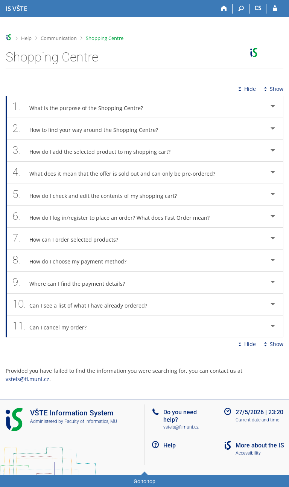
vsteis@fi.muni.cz (27, 379)
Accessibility (248, 453)
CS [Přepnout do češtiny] (258, 8)
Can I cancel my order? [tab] (53, 326)
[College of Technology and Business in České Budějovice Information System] (16, 9)
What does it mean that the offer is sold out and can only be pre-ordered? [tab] (118, 172)
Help (26, 38)
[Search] (241, 9)
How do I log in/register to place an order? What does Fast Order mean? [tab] (115, 216)
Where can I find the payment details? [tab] (72, 282)
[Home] (224, 9)
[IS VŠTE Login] (274, 9)
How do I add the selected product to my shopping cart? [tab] (95, 150)
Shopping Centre (104, 38)
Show (272, 88)
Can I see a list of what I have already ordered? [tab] (83, 304)
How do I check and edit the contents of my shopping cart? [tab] (98, 194)
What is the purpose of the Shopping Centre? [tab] (81, 106)
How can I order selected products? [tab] (69, 238)
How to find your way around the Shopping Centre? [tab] (89, 128)
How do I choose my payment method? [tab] (73, 260)
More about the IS (260, 445)
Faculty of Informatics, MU (90, 421)
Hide (246, 88)
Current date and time (257, 420)
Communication (59, 38)
